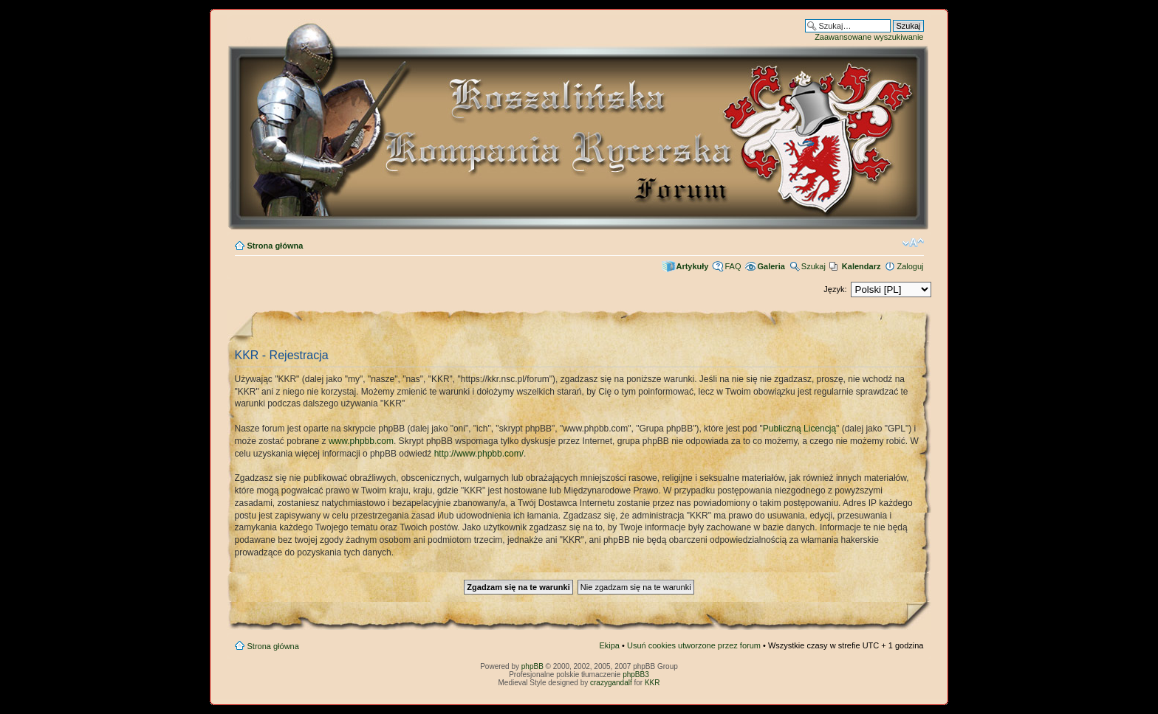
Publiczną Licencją (799, 428)
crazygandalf (611, 683)
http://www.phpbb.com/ (479, 453)
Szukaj (813, 266)
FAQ (732, 266)
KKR (652, 683)
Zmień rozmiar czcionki (913, 242)
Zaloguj (910, 266)
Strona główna (275, 245)
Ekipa (609, 645)
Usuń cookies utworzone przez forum (694, 645)
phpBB (532, 666)
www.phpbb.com (361, 441)
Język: (834, 289)
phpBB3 (636, 674)
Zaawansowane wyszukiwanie (869, 36)
